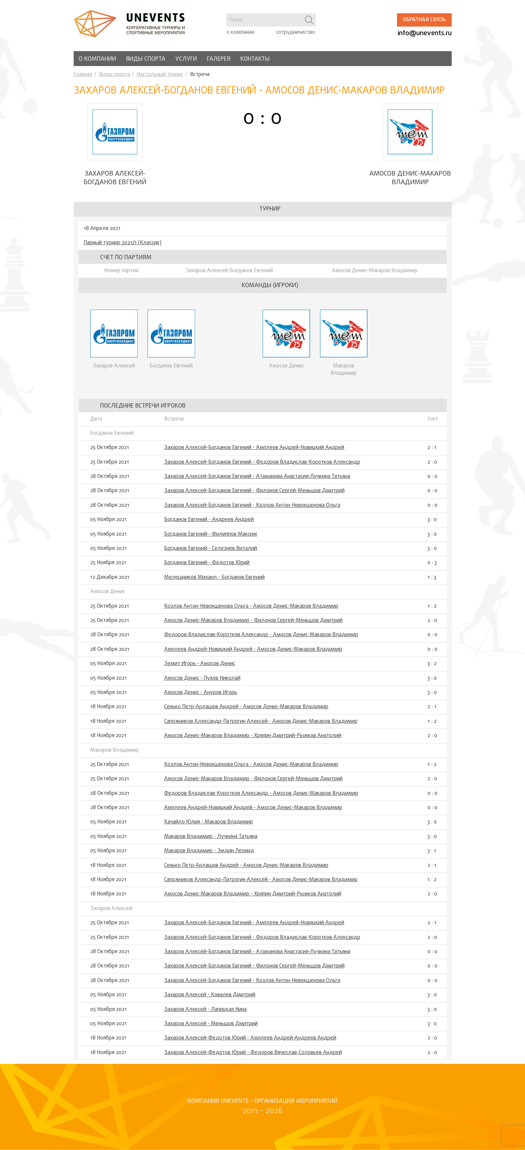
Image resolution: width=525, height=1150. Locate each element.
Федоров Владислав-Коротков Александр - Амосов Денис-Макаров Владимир (261, 639)
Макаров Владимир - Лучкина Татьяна (210, 840)
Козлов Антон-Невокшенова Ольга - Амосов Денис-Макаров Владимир (251, 610)
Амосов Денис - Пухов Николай (202, 682)
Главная (83, 75)
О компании (97, 59)
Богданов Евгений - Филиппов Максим (210, 538)
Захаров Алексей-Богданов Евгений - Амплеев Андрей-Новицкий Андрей (254, 451)
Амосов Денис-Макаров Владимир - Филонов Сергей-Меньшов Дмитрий (253, 624)
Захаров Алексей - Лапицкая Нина (205, 1013)
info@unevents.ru (425, 33)
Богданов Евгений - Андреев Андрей (209, 523)
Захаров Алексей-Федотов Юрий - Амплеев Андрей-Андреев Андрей (250, 1042)
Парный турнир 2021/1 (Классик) (123, 246)
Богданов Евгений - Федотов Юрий (206, 567)
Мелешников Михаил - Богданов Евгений (214, 581)
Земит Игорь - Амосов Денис (199, 667)
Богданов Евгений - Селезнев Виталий (210, 552)
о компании (240, 33)
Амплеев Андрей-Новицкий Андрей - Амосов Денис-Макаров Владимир (253, 653)
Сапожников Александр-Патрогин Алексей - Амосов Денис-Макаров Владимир (261, 725)
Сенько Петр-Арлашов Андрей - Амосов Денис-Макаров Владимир (246, 711)
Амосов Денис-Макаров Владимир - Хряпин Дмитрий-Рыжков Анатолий (252, 739)
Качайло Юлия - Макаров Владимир (208, 826)
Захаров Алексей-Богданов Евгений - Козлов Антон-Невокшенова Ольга (252, 509)
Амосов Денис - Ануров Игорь (200, 696)
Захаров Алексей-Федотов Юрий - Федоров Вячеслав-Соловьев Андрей (253, 1056)
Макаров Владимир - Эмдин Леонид (209, 855)
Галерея (218, 59)
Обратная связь (424, 20)
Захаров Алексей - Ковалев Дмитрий (209, 998)
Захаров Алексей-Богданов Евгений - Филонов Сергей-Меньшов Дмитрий (254, 494)
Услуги (186, 59)
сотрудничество (295, 33)
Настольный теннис (160, 75)
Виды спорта (145, 59)
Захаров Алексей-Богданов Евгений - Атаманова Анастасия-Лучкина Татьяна (257, 480)
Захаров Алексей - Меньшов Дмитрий (211, 1027)
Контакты (255, 59)
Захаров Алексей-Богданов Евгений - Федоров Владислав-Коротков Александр (262, 466)
